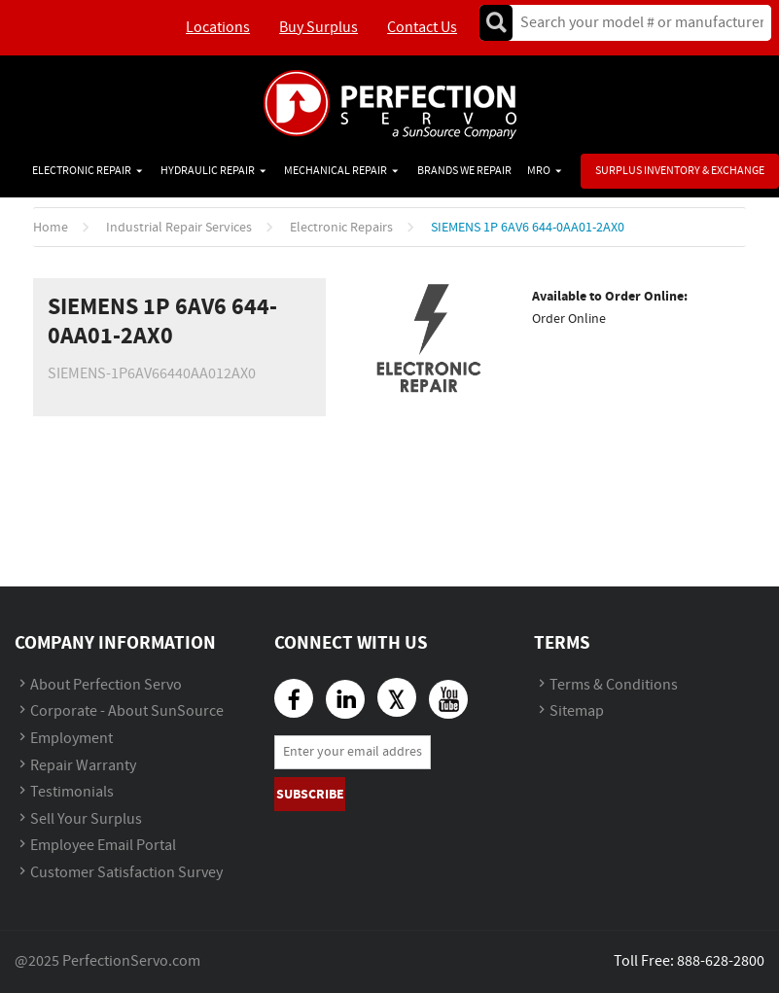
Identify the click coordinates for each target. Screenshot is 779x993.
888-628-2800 (720, 961)
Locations (218, 28)
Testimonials (72, 792)
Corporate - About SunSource (127, 711)
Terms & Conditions (613, 685)
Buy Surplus (318, 28)
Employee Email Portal (103, 845)
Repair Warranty (83, 766)
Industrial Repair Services (179, 227)
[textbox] (635, 23)
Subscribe (310, 794)
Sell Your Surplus (86, 819)
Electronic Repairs (341, 227)
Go (496, 23)
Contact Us (422, 28)
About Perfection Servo (106, 685)
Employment (71, 738)
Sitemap (576, 711)
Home (50, 227)
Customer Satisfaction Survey (126, 873)
